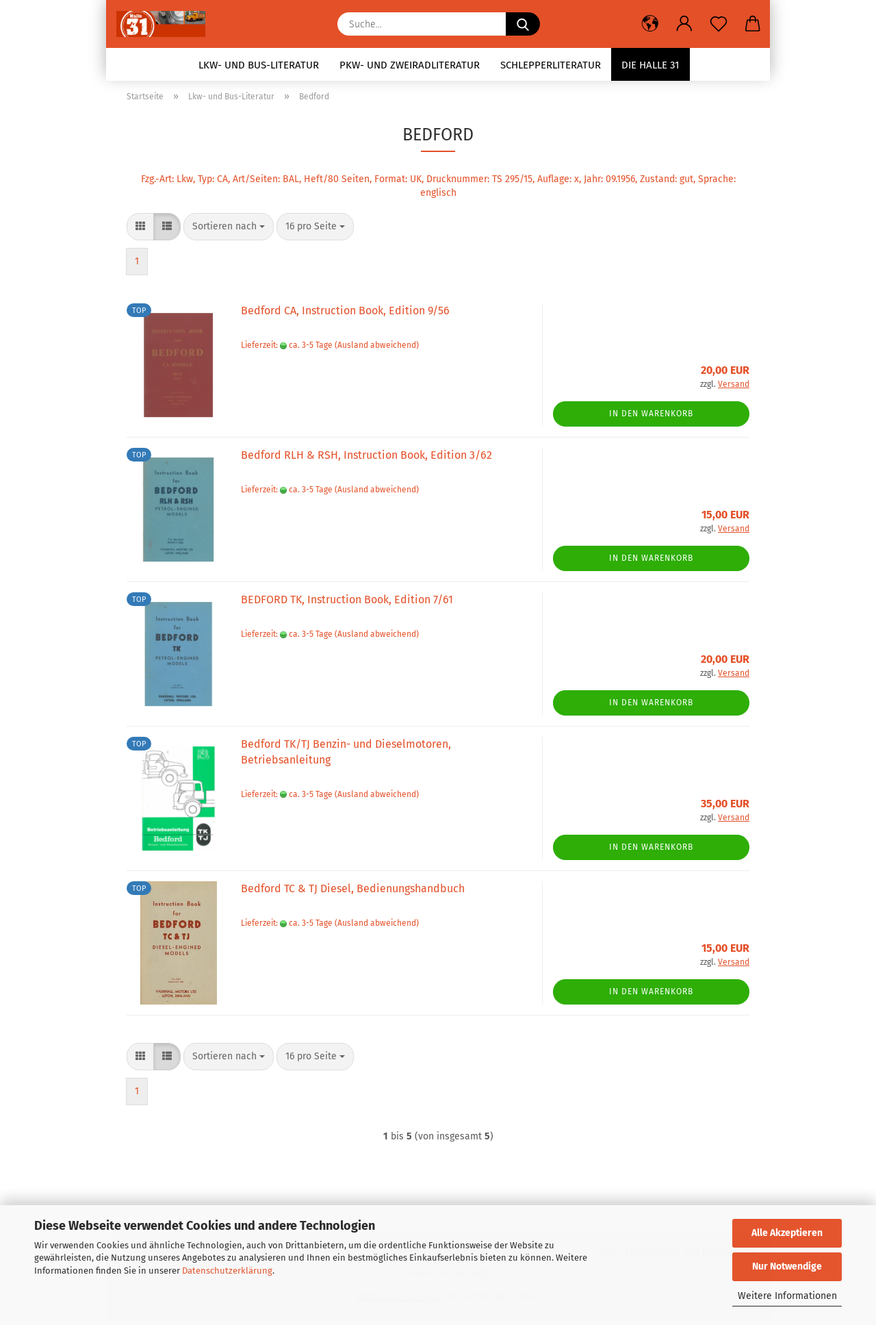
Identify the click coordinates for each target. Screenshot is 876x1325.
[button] (650, 24)
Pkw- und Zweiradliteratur (409, 65)
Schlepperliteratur (550, 65)
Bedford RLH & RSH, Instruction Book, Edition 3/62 (366, 459)
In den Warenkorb (651, 417)
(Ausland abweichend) (377, 349)
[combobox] (228, 231)
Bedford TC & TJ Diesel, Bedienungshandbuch (353, 893)
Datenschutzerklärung (227, 1270)
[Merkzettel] (718, 24)
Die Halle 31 (650, 65)
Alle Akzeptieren (787, 1233)
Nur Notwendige (787, 1266)
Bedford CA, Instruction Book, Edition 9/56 (345, 315)
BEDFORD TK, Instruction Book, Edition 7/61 (347, 604)
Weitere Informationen (787, 1296)
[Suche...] (523, 24)
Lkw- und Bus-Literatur (258, 65)
